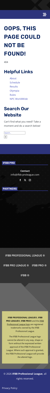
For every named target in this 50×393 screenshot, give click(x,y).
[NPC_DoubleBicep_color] (36, 2)
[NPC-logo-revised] (18, 5)
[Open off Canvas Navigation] (46, 14)
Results (14, 86)
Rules (13, 94)
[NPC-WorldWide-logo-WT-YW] (45, 2)
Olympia (14, 90)
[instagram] (30, 180)
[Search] (5, 136)
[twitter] (25, 180)
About (13, 78)
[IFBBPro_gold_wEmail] (4, 3)
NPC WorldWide (19, 98)
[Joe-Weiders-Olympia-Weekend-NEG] (27, 5)
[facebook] (20, 180)
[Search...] (14, 132)
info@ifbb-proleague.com (25, 174)
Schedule (15, 82)
